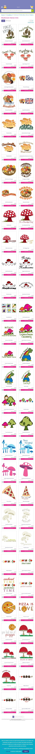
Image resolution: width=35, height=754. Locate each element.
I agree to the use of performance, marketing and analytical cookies (17, 748)
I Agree (26, 751)
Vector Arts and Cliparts (16, 719)
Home (2, 15)
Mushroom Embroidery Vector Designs (23, 15)
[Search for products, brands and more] (16, 10)
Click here (8, 751)
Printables (9, 15)
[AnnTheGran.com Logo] (5, 7)
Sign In (18, 7)
